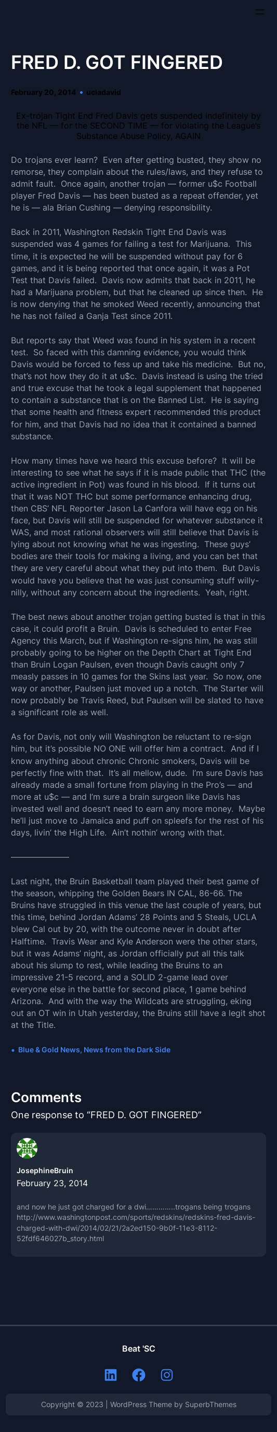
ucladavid (103, 92)
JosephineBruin (45, 1170)
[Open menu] (260, 12)
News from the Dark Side (127, 1049)
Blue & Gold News (49, 1049)
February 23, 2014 (52, 1183)
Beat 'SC (138, 1348)
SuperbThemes (210, 1404)
